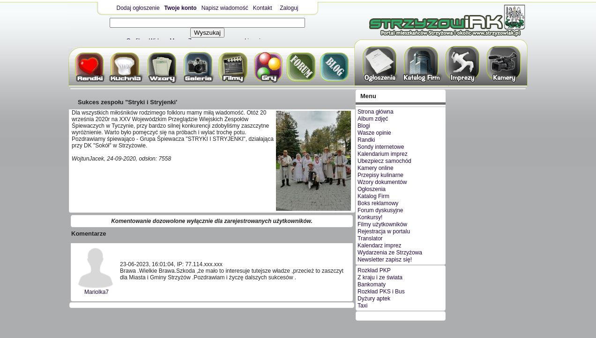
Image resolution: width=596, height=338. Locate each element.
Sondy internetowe (381, 147)
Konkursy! (370, 217)
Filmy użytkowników (382, 224)
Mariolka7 (96, 292)
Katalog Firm (373, 196)
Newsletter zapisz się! (385, 259)
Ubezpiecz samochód (384, 161)
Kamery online (376, 168)
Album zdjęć (373, 118)
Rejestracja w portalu (384, 231)
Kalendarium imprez (383, 154)
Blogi (364, 126)
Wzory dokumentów (382, 182)
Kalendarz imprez (379, 245)
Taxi (362, 305)
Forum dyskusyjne (380, 210)
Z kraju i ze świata (380, 277)
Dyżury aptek (374, 298)
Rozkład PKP (374, 270)
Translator (370, 238)
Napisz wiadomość (224, 8)
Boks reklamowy (378, 203)
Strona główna (376, 111)
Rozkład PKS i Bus (381, 291)
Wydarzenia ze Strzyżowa (390, 252)
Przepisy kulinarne (380, 175)
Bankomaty (372, 284)
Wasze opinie (374, 133)
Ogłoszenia (372, 189)
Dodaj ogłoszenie (138, 8)
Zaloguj (289, 8)
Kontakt (262, 8)
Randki (366, 140)
